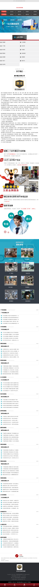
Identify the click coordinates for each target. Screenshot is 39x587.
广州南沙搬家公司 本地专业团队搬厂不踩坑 (10, 399)
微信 (24, 584)
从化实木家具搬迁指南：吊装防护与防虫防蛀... (11, 504)
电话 (15, 584)
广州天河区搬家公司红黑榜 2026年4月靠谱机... (11, 338)
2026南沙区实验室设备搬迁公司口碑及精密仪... (11, 407)
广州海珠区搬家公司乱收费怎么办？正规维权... (11, 450)
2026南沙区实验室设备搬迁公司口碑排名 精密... (11, 401)
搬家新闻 (3, 14)
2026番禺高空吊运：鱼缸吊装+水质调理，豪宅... (11, 349)
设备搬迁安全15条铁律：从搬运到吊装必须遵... (11, 521)
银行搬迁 (3, 49)
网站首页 (3, 11)
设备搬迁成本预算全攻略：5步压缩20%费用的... (11, 513)
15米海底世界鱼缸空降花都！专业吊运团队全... (11, 483)
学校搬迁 (23, 49)
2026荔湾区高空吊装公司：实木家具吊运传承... (11, 422)
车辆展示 (27, 11)
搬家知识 (19, 14)
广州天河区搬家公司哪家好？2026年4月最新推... (11, 334)
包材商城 (35, 11)
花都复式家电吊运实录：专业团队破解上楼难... (11, 491)
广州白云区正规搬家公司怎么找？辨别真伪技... (11, 386)
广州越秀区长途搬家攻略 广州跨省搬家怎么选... (11, 433)
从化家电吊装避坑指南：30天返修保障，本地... (11, 508)
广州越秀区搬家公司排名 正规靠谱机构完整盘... (11, 437)
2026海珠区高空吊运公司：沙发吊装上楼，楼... (11, 457)
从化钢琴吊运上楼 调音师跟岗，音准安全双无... (11, 506)
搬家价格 (27, 14)
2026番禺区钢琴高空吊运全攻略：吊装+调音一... (11, 355)
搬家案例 (11, 14)
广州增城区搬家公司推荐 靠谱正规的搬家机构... (11, 468)
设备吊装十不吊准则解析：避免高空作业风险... (11, 519)
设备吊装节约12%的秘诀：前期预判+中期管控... (11, 528)
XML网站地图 (6, 560)
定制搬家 (3, 42)
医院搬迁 (3, 53)
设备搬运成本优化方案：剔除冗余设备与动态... (11, 530)
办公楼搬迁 (24, 42)
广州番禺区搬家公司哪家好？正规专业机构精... (11, 366)
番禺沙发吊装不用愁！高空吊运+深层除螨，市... (11, 351)
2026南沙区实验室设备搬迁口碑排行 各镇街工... (11, 403)
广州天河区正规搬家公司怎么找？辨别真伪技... (11, 332)
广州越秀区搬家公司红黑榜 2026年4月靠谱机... (11, 439)
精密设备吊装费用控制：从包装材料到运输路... (11, 532)
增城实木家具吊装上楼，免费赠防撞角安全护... (11, 474)
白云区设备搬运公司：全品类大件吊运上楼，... (11, 390)
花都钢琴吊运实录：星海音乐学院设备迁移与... (11, 489)
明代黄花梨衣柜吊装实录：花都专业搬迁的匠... (11, 487)
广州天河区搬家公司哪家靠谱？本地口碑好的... (11, 336)
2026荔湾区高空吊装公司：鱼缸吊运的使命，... (11, 418)
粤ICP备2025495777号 (21, 579)
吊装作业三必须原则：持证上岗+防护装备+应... (11, 515)
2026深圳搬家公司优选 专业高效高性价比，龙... (11, 315)
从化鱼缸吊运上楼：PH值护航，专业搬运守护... (11, 500)
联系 (34, 584)
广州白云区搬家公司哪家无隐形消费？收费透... (11, 388)
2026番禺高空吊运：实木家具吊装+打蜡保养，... (11, 353)
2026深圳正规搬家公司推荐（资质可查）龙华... (11, 321)
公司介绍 (11, 11)
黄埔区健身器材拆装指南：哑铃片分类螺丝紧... (11, 373)
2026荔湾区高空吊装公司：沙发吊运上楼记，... (11, 420)
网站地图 (2, 560)
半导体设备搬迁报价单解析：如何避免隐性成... (11, 526)
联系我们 (35, 14)
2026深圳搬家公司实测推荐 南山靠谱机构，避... (11, 319)
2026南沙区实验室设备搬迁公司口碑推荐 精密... (11, 405)
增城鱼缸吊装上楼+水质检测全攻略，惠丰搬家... (11, 470)
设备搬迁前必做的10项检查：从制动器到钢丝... (11, 517)
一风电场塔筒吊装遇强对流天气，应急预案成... (11, 543)
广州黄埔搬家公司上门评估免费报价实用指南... (11, 371)
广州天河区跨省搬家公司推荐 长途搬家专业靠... (11, 382)
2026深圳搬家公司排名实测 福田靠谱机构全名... (11, 317)
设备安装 (3, 64)
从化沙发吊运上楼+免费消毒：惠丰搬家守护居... (11, 502)
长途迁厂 (3, 60)
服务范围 (19, 11)
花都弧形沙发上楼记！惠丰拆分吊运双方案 (10, 485)
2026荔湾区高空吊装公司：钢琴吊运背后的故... (11, 424)
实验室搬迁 (24, 53)
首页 (5, 584)
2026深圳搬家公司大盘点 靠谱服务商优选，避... (11, 323)
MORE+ (37, 326)
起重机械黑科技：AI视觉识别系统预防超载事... (11, 541)
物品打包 (23, 60)
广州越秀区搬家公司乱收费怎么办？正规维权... (11, 435)
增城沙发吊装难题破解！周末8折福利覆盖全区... (11, 472)
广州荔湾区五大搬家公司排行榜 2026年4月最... (11, 416)
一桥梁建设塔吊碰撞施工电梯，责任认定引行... (11, 539)
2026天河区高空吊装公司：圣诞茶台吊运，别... (11, 340)
